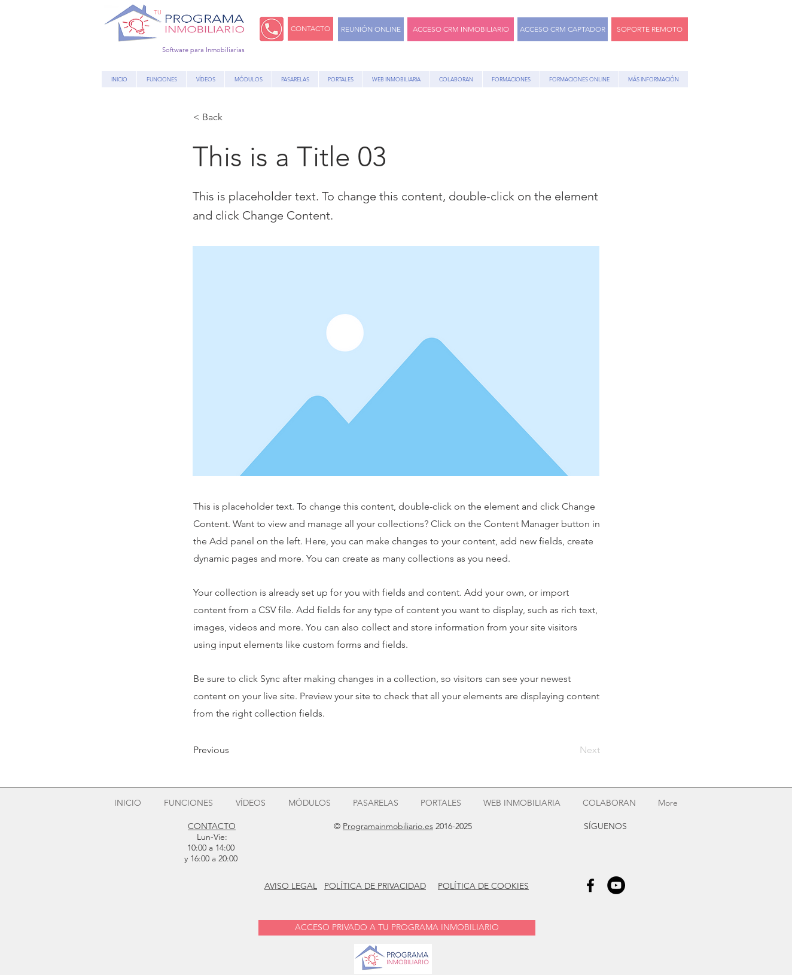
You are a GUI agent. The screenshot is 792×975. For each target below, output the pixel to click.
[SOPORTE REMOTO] (649, 29)
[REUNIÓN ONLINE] (371, 29)
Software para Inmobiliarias (203, 49)
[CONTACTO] (310, 29)
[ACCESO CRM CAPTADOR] (562, 29)
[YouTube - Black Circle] (616, 885)
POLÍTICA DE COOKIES (483, 885)
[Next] (570, 750)
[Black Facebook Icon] (590, 885)
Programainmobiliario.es (388, 826)
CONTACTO (212, 826)
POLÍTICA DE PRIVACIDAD (375, 885)
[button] (232, 117)
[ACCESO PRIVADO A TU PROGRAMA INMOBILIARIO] (396, 928)
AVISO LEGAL (290, 885)
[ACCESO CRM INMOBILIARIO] (460, 29)
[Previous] (232, 750)
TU (158, 12)
